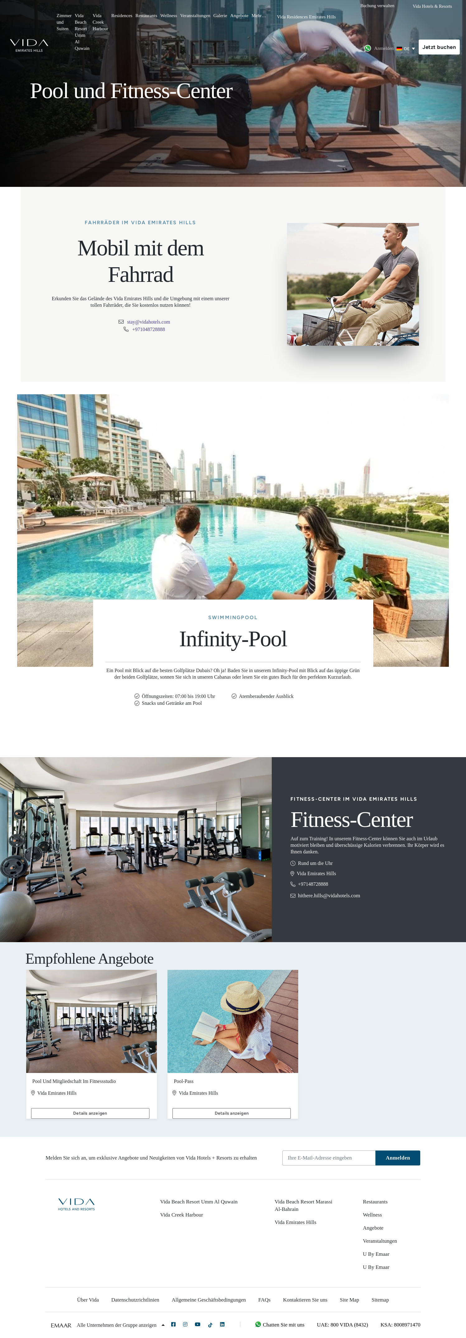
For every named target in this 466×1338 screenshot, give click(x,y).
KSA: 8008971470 (401, 1325)
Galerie (220, 15)
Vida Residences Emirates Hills (306, 16)
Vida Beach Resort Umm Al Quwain (82, 32)
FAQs (264, 1300)
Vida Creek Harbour (100, 22)
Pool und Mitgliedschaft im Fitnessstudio (74, 1092)
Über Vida (88, 1300)
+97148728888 (313, 884)
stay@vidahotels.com (148, 322)
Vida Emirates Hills (295, 1222)
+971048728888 (148, 329)
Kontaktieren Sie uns (305, 1300)
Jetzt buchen (439, 47)
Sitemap (380, 1300)
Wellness (168, 15)
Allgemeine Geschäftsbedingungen (209, 1300)
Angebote (239, 15)
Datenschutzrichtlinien (135, 1300)
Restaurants (146, 15)
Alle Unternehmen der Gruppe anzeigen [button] (121, 1325)
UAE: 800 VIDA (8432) (342, 1325)
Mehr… (259, 15)
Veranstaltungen (195, 15)
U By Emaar (376, 1254)
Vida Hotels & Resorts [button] (432, 6)
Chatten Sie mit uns (279, 1325)
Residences (121, 15)
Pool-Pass (183, 1092)
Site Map (349, 1300)
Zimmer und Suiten (64, 22)
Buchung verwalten (377, 5)
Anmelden (398, 1158)
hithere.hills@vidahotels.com (329, 896)
